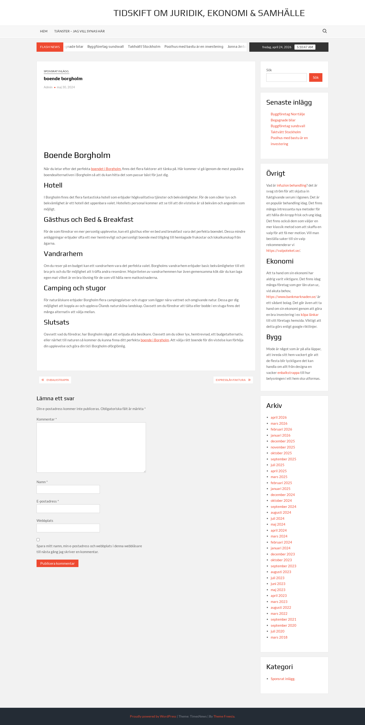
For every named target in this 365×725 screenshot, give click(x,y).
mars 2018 (279, 637)
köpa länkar (310, 314)
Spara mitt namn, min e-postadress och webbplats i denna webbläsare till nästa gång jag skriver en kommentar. (89, 549)
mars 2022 (279, 613)
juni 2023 (278, 583)
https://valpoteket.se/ (283, 250)
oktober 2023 (281, 560)
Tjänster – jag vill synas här (79, 31)
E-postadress (48, 501)
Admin (48, 87)
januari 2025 (281, 488)
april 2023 (279, 595)
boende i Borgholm (155, 340)
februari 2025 (281, 483)
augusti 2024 (281, 512)
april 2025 (279, 471)
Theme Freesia (223, 716)
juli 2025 (277, 465)
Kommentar (47, 419)
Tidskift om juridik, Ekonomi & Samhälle (209, 12)
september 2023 (283, 566)
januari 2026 (281, 435)
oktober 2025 (281, 453)
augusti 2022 (281, 607)
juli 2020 (277, 631)
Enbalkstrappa (58, 380)
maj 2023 (278, 590)
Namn (42, 482)
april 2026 (279, 417)
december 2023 (283, 554)
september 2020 (283, 625)
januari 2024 (281, 548)
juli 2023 (277, 578)
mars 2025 (279, 477)
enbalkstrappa (288, 372)
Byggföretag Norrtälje (288, 114)
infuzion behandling (291, 185)
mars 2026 (279, 423)
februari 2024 (281, 542)
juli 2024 (277, 518)
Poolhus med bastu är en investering (202, 46)
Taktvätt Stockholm (152, 46)
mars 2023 (279, 601)
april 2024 (279, 530)
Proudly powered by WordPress (153, 716)
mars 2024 (279, 536)
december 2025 (283, 441)
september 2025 (283, 459)
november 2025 (283, 447)
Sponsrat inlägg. (56, 71)
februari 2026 (281, 429)
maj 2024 (278, 524)
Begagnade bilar (78, 46)
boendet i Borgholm (106, 169)
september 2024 (283, 506)
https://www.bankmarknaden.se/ (291, 296)
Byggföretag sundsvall (114, 46)
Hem (43, 31)
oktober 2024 (281, 500)
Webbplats (45, 520)
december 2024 (283, 494)
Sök (269, 70)
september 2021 (283, 619)
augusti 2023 (281, 572)
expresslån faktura (231, 380)
